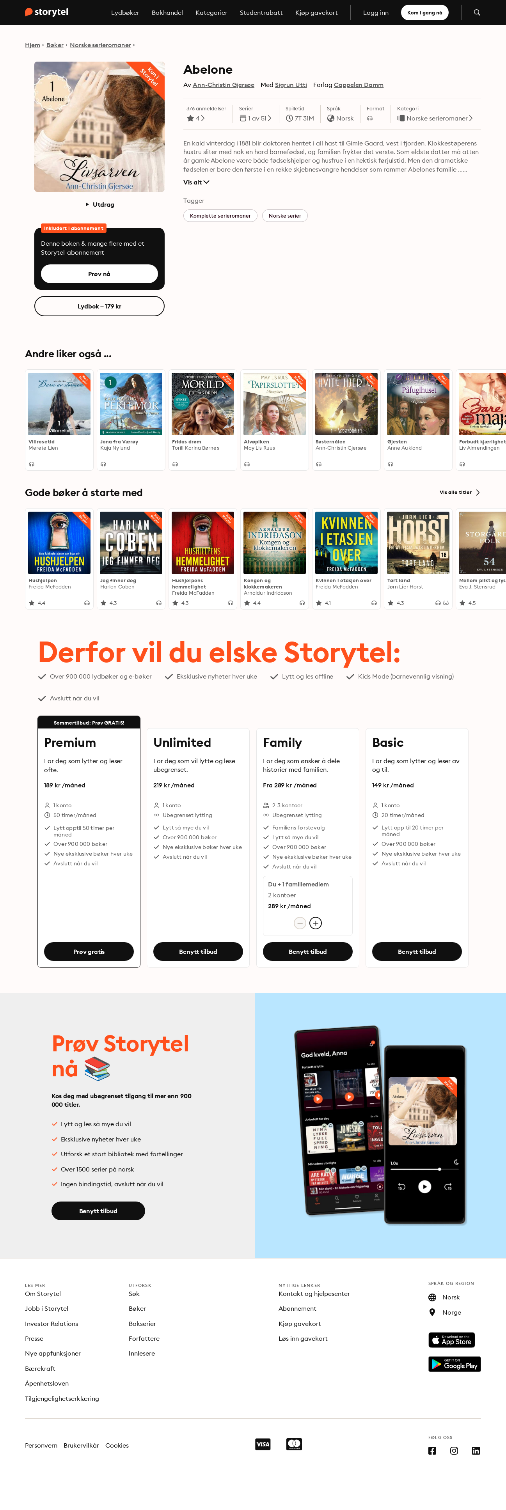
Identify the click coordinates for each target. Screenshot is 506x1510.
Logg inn (376, 12)
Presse (34, 1338)
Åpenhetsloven (47, 1383)
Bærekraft (40, 1368)
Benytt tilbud (198, 952)
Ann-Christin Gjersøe (223, 85)
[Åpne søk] (477, 12)
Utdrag (99, 204)
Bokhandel (167, 12)
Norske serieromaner (100, 45)
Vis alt (196, 182)
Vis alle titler (460, 492)
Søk (134, 1293)
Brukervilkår (81, 1445)
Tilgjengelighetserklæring (62, 1398)
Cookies (117, 1445)
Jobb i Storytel (46, 1308)
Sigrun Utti (291, 85)
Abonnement (297, 1308)
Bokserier (142, 1323)
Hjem (32, 45)
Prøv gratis (89, 952)
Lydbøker (125, 12)
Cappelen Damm (359, 85)
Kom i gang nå (424, 12)
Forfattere (144, 1338)
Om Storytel (43, 1293)
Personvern (41, 1445)
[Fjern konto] (300, 923)
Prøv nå (99, 274)
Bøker (55, 45)
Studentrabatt (261, 12)
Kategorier (211, 12)
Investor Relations (51, 1323)
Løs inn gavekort (303, 1338)
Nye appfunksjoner (53, 1353)
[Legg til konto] (315, 923)
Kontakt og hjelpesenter (314, 1293)
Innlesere (142, 1353)
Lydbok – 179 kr (100, 306)
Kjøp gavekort (316, 12)
